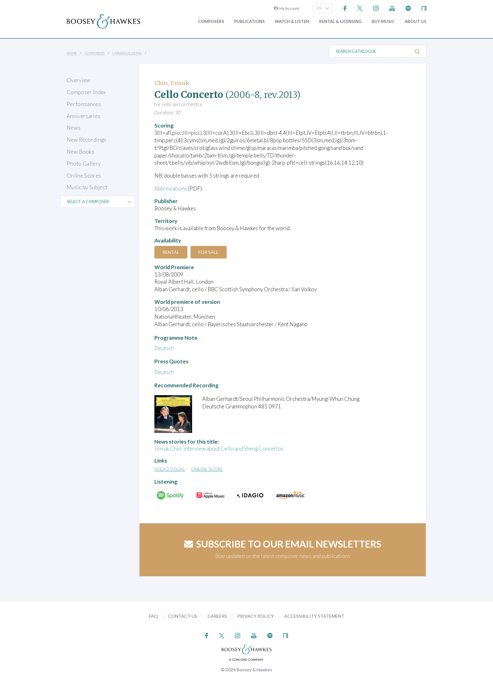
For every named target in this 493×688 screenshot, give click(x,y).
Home (72, 53)
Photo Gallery (84, 163)
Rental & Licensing (340, 21)
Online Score (207, 469)
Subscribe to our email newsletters (282, 543)
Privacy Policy (255, 616)
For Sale (209, 252)
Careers (217, 616)
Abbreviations (170, 188)
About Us (415, 21)
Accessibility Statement (314, 616)
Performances (84, 104)
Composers (211, 21)
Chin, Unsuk (171, 83)
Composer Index (86, 92)
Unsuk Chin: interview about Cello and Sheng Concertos (219, 448)
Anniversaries (83, 116)
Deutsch (164, 348)
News (73, 127)
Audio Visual (169, 469)
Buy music (383, 21)
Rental (171, 252)
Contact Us (182, 616)
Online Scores (84, 175)
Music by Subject (87, 187)
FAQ (153, 616)
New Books (80, 151)
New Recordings (87, 139)
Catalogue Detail (127, 53)
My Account (286, 8)
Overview (79, 80)
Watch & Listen (292, 21)
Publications (249, 21)
